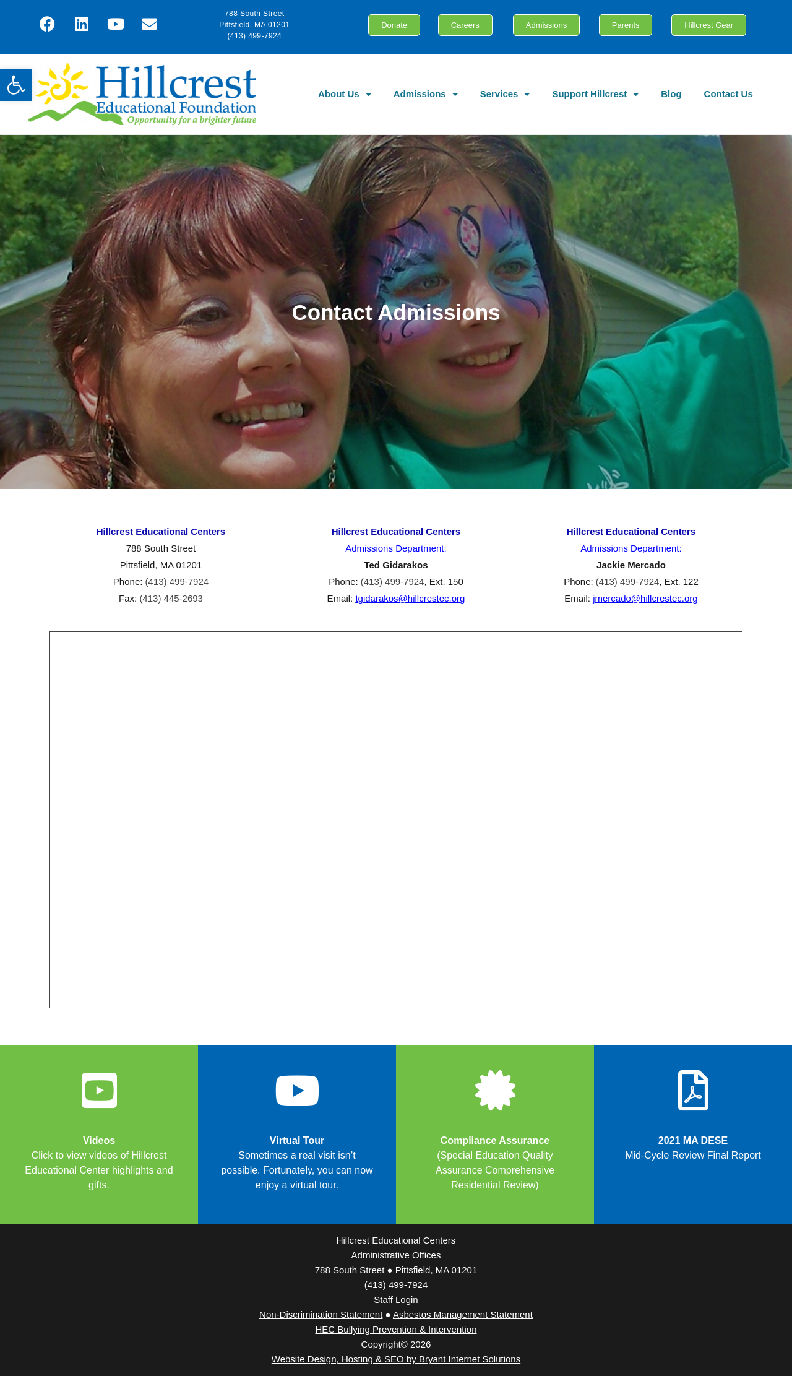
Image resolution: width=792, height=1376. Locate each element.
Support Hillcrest (595, 94)
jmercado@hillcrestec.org (645, 598)
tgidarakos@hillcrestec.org (410, 598)
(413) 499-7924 (177, 581)
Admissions (426, 94)
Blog (671, 94)
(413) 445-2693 (171, 598)
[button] (16, 85)
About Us (344, 94)
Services (505, 94)
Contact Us (728, 94)
